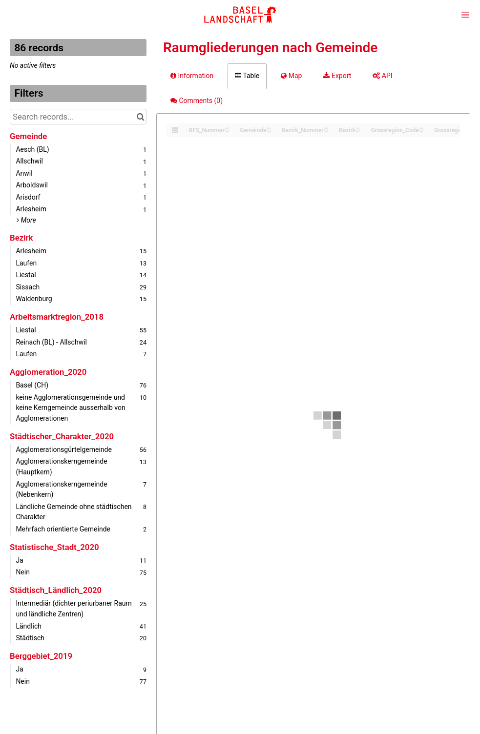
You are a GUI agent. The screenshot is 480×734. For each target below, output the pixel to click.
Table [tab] (247, 76)
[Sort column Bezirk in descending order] (357, 130)
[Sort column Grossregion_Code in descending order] (421, 130)
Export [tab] (337, 76)
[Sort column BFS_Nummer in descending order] (227, 130)
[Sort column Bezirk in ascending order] (357, 127)
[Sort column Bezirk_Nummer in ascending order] (326, 127)
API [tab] (382, 76)
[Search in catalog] (140, 116)
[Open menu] (465, 14)
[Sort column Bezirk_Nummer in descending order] (326, 130)
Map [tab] (291, 76)
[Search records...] (78, 116)
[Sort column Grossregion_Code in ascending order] (421, 127)
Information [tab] (191, 76)
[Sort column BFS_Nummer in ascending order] (227, 127)
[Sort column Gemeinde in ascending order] (269, 127)
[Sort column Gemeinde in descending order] (269, 130)
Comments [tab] (196, 100)
